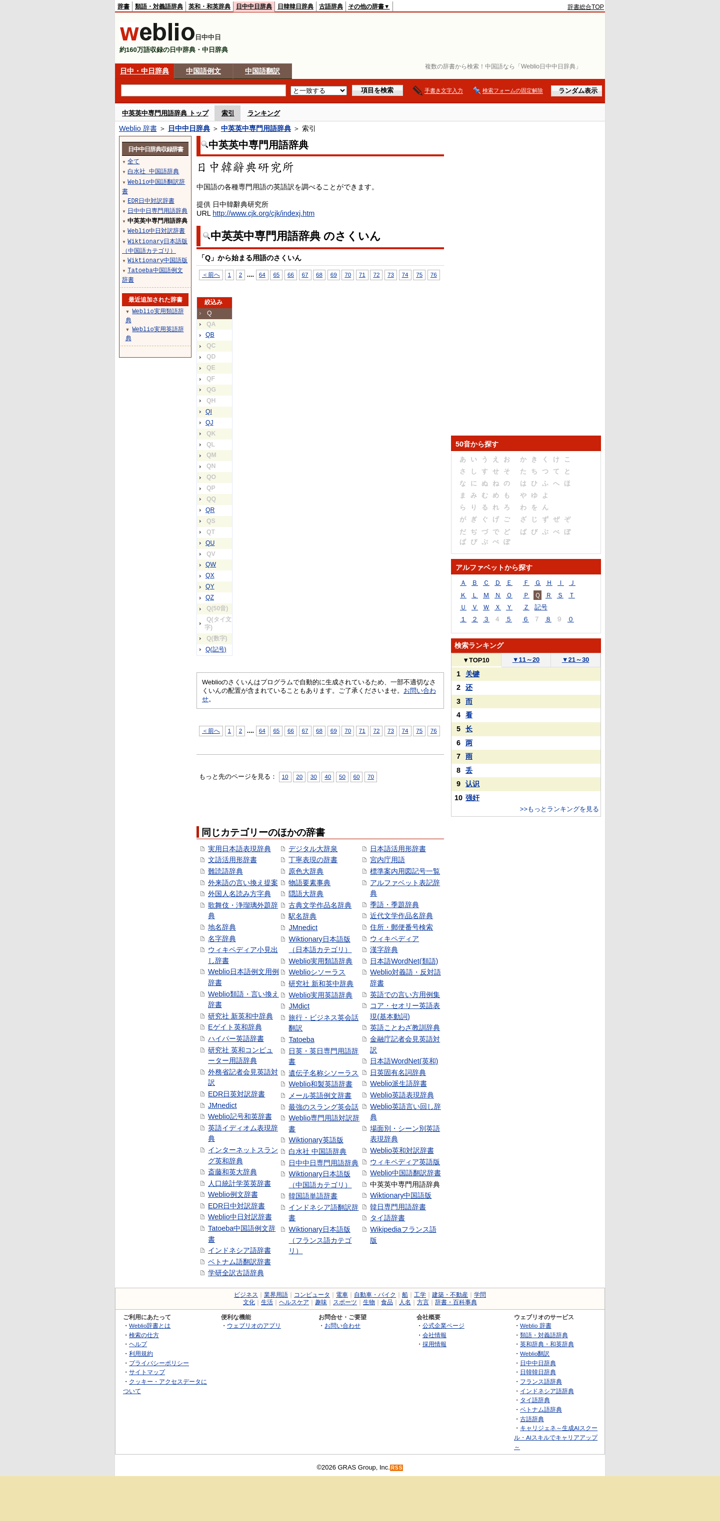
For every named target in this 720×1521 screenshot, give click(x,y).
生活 (267, 1302)
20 (299, 776)
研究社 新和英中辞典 (321, 984)
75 (419, 274)
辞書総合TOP (586, 6)
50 (342, 776)
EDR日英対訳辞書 (236, 1094)
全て (134, 161)
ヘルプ (138, 1344)
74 (405, 274)
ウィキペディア (394, 939)
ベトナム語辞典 (541, 1409)
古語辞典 (331, 6)
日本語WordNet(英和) (404, 1061)
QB (210, 334)
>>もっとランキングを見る (559, 809)
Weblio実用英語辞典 (320, 995)
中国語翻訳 (262, 71)
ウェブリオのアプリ (254, 1325)
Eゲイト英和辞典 (235, 1027)
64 (262, 274)
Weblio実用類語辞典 (320, 961)
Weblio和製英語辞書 (320, 1084)
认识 (473, 784)
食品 (387, 1302)
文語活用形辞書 (232, 860)
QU (210, 542)
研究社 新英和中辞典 (240, 1016)
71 (362, 274)
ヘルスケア (294, 1302)
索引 (228, 113)
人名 (405, 1302)
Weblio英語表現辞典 (402, 1095)
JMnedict (222, 1105)
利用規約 (141, 1353)
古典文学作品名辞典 (320, 905)
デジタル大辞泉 (313, 849)
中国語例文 (203, 71)
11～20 (526, 659)
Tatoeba (301, 1039)
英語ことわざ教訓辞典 (405, 1027)
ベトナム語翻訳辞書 (239, 1262)
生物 (369, 1302)
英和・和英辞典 (209, 6)
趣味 (321, 1302)
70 (347, 274)
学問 (480, 1295)
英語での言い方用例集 (405, 995)
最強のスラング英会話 (323, 1107)
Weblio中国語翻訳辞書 (405, 1173)
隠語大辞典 (306, 894)
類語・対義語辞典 (159, 6)
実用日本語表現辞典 (239, 849)
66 (291, 274)
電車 (342, 1295)
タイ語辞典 (535, 1400)
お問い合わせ (342, 1325)
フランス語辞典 (541, 1381)
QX (210, 575)
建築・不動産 (450, 1295)
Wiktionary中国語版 (401, 1195)
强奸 (473, 798)
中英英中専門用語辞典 (256, 128)
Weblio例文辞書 (233, 1194)
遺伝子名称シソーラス (323, 1073)
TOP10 (476, 660)
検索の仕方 (144, 1335)
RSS (397, 1468)
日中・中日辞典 (144, 71)
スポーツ (345, 1302)
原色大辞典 (306, 871)
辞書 (124, 6)
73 (391, 274)
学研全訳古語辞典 (236, 1273)
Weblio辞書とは (149, 1325)
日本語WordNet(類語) (404, 961)
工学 (420, 1295)
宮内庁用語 (387, 860)
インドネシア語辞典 (547, 1391)
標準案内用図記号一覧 (405, 871)
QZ (210, 597)
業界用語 (276, 1295)
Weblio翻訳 (535, 1353)
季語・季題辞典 (394, 905)
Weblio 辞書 (138, 128)
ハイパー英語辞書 (236, 1038)
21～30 (576, 659)
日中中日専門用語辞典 (323, 1163)
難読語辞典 (225, 871)
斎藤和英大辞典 (232, 1172)
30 (313, 776)
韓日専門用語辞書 (398, 1207)
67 (305, 274)
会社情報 (434, 1335)
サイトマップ (147, 1372)
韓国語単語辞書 (313, 1196)
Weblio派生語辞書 (398, 1083)
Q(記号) (216, 649)
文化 (249, 1302)
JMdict (299, 1006)
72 (376, 274)
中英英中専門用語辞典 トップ (165, 113)
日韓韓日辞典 (296, 6)
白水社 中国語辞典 (317, 1151)
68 (319, 274)
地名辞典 (222, 927)
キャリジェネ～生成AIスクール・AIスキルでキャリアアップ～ (556, 1437)
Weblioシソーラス (317, 972)
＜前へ (211, 274)
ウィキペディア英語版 (405, 1162)
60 (357, 776)
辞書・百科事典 (456, 1302)
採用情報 (434, 1344)
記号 (541, 607)
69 (333, 274)
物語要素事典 (309, 883)
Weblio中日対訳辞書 (240, 1217)
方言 (423, 1302)
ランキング (264, 113)
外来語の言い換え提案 (243, 883)
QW (211, 564)
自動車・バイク (375, 1295)
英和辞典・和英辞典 (547, 1344)
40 (327, 776)
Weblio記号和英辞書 (240, 1116)
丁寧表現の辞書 (313, 860)
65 (276, 274)
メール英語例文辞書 (320, 1095)
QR (210, 510)
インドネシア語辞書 (239, 1250)
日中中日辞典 (254, 6)
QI (209, 411)
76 (433, 274)
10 (285, 776)
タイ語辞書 (387, 1218)
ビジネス (246, 1295)
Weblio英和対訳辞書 (402, 1150)
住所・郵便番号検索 (401, 927)
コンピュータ (312, 1295)
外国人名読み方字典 (239, 894)
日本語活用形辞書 (398, 849)
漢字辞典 (384, 950)
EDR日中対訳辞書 (236, 1206)
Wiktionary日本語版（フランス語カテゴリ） (320, 1240)
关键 (473, 674)
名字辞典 (222, 939)
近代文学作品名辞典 (401, 916)
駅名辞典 (302, 916)
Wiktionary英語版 (315, 1140)
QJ (210, 422)
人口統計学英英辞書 (239, 1183)
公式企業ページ (443, 1325)
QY (210, 586)
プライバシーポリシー (159, 1363)
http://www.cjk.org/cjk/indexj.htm (263, 213)
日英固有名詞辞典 (398, 1072)
